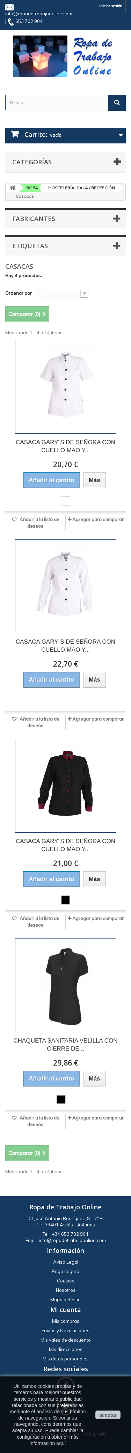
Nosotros (65, 1290)
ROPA (32, 187)
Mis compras (65, 1321)
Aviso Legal (65, 1262)
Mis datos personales (66, 1358)
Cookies (65, 1280)
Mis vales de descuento (66, 1340)
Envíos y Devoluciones (65, 1330)
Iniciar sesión (110, 5)
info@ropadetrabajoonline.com (38, 13)
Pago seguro (65, 1271)
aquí (61, 1443)
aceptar (108, 1415)
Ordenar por (18, 293)
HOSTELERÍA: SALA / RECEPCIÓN (81, 187)
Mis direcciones (65, 1349)
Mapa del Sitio (65, 1299)
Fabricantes (33, 218)
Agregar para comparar (98, 519)
